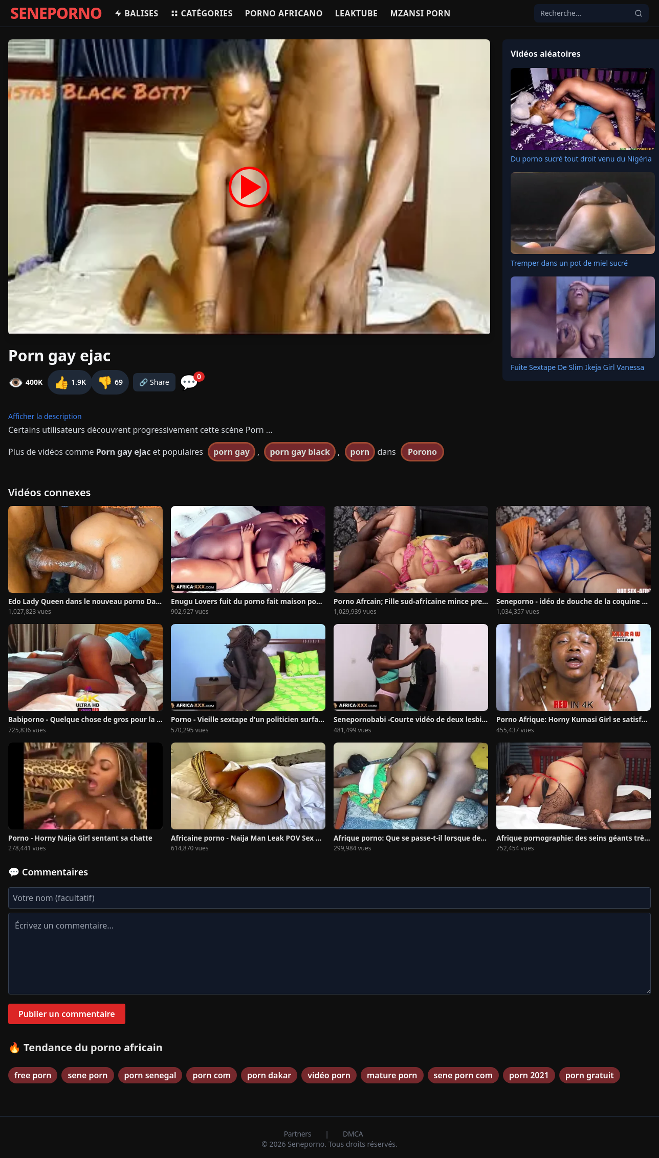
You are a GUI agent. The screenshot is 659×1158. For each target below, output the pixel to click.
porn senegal (150, 1075)
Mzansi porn (420, 13)
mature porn (392, 1075)
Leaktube (356, 13)
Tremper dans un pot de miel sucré (569, 263)
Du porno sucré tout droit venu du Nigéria (581, 159)
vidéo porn (328, 1075)
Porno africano (284, 13)
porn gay (231, 451)
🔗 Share (154, 382)
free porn (32, 1075)
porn (360, 451)
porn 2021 (529, 1075)
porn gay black (300, 451)
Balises (136, 13)
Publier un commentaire (66, 1014)
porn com (211, 1075)
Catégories (201, 13)
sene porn (87, 1075)
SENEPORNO (56, 13)
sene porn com (463, 1075)
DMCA (353, 1134)
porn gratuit (589, 1075)
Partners (298, 1134)
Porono (422, 451)
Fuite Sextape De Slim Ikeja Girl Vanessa (577, 367)
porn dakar (269, 1075)
